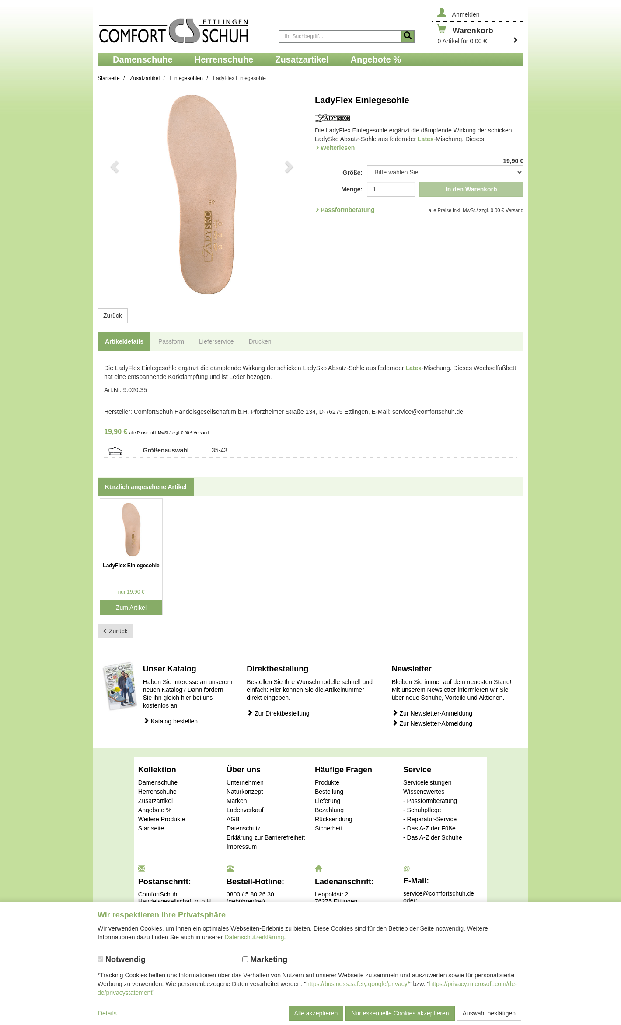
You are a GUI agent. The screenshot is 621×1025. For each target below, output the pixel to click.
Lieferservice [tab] (216, 341)
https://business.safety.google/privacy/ (357, 983)
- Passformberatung (430, 800)
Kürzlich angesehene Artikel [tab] (146, 486)
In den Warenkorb (471, 189)
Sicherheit (328, 828)
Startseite (151, 828)
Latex (426, 139)
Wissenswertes (423, 791)
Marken (237, 800)
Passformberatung (348, 209)
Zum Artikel (131, 607)
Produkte (327, 782)
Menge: (352, 189)
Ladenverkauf (245, 809)
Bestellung (329, 791)
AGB (233, 819)
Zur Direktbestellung (278, 713)
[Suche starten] (407, 36)
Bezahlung (329, 809)
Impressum (242, 846)
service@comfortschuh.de (438, 893)
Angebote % (154, 809)
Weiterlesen (338, 147)
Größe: (352, 172)
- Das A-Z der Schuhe (432, 837)
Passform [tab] (171, 341)
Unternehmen (245, 782)
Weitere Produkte (161, 819)
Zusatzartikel (155, 800)
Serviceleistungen (427, 782)
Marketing (264, 959)
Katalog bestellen (170, 721)
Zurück (112, 315)
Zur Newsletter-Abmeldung (432, 723)
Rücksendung (333, 819)
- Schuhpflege (422, 809)
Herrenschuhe (157, 791)
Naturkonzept (245, 791)
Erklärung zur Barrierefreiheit (266, 837)
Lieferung (327, 800)
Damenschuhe (158, 782)
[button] (113, 195)
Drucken (259, 341)
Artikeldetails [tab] (124, 341)
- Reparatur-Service (430, 819)
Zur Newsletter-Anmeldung (432, 713)
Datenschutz (244, 828)
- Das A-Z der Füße (429, 828)
